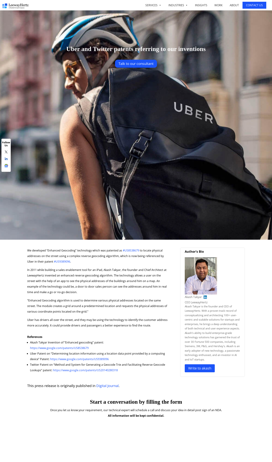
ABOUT (234, 5)
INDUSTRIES (178, 5)
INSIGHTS (201, 5)
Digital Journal (107, 385)
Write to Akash (199, 368)
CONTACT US (254, 5)
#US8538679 (131, 250)
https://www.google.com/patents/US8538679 (59, 348)
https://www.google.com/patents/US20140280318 (85, 370)
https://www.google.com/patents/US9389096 (79, 359)
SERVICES (153, 5)
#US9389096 (62, 261)
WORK (218, 5)
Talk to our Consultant (136, 63)
